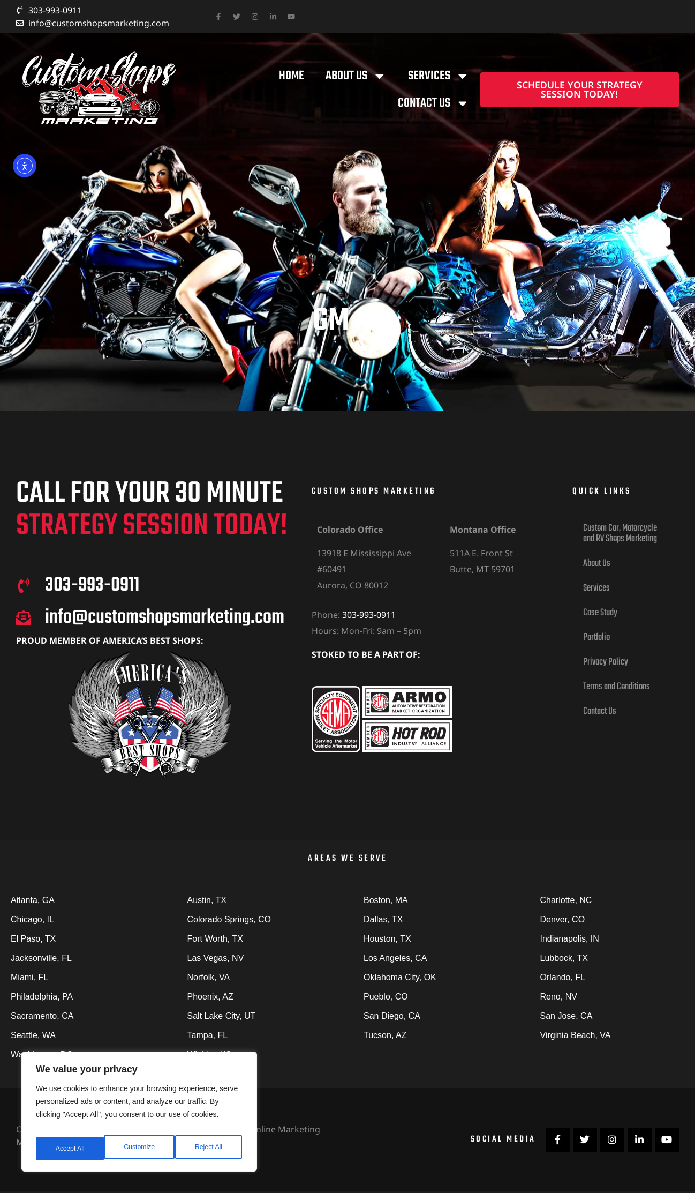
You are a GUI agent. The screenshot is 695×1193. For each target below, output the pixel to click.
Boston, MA (386, 900)
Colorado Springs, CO (229, 919)
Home (291, 76)
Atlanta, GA (33, 900)
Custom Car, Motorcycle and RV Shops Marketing (620, 533)
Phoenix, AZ (210, 996)
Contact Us (434, 103)
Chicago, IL (32, 919)
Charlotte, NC (566, 900)
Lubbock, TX (564, 958)
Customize (70, 1148)
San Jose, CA (566, 1015)
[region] (139, 1115)
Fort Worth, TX (215, 938)
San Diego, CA (392, 1015)
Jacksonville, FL (41, 958)
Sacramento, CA (42, 1015)
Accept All (209, 1148)
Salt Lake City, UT (221, 1015)
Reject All (140, 1148)
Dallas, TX (383, 919)
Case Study (600, 613)
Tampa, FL (207, 1035)
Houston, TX (387, 938)
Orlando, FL (562, 977)
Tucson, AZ (385, 1035)
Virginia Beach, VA (575, 1035)
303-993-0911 (369, 615)
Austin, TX (207, 900)
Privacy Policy (605, 662)
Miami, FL (29, 977)
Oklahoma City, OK (400, 977)
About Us (356, 76)
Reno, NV (558, 996)
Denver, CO (562, 919)
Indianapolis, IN (569, 938)
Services (439, 76)
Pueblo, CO (386, 996)
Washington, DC (42, 1054)
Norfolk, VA (208, 977)
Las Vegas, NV (215, 958)
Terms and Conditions (616, 687)
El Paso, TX (33, 938)
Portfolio (596, 637)
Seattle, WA (33, 1035)
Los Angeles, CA (395, 958)
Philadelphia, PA (42, 996)
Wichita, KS (209, 1054)
